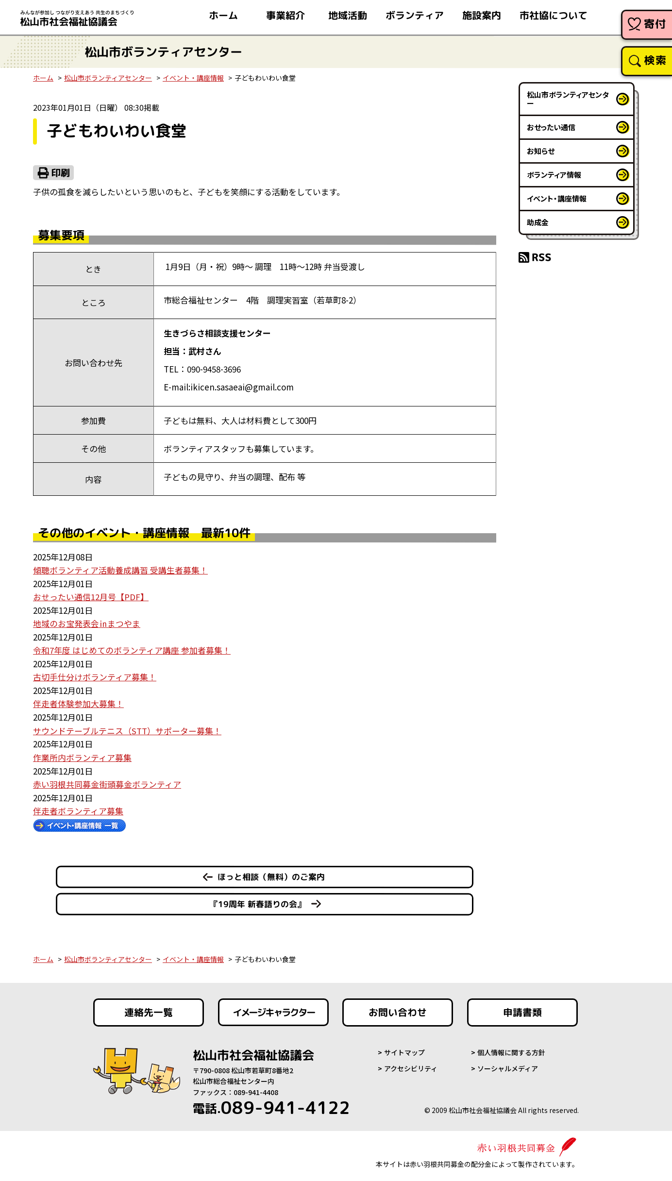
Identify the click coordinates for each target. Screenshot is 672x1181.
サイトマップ (404, 1049)
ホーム (43, 78)
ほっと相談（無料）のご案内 (271, 873)
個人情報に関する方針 (511, 1049)
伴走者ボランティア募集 (78, 807)
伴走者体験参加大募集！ (78, 702)
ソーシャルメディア (507, 1065)
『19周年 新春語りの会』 (257, 900)
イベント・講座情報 (193, 78)
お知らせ (540, 151)
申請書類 (522, 1009)
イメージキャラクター (273, 1009)
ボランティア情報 (554, 174)
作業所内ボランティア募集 (82, 754)
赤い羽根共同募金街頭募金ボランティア (107, 781)
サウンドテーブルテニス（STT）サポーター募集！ (127, 728)
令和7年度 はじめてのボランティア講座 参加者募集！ (132, 649)
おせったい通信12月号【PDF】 (91, 596)
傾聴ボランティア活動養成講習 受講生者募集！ (120, 570)
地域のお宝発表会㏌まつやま (86, 623)
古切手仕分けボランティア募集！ (94, 675)
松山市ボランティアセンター (108, 78)
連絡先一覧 (148, 1009)
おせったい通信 (551, 127)
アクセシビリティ (410, 1065)
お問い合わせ (398, 1009)
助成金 (538, 222)
